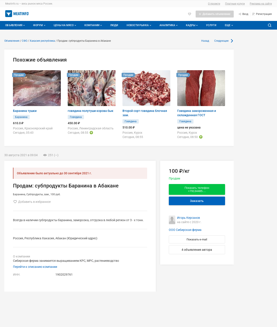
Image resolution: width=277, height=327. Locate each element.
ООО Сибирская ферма (185, 230)
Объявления (15, 25)
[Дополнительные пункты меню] (228, 25)
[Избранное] (189, 14)
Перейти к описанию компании (35, 266)
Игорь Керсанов (188, 217)
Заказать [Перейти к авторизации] (197, 201)
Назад (205, 40)
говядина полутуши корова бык (90, 111)
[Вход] (243, 14)
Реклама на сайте (261, 3)
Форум (39, 25)
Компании (93, 25)
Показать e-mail (197, 239)
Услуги (211, 25)
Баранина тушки (25, 111)
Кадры (192, 25)
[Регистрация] (262, 14)
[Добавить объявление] (215, 14)
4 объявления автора (197, 249)
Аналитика (169, 25)
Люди (114, 25)
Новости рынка (139, 25)
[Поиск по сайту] (269, 25)
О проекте (214, 3)
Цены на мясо (65, 25)
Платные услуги (235, 3)
